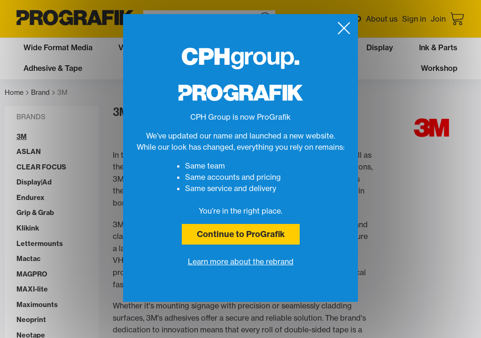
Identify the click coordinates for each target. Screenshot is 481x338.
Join (438, 18)
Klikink (27, 228)
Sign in (414, 18)
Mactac (28, 259)
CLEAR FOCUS (41, 167)
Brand (43, 93)
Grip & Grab (35, 213)
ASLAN (28, 152)
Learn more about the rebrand (241, 261)
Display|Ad (34, 182)
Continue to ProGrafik (241, 234)
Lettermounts (39, 244)
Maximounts (37, 305)
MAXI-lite (32, 289)
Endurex (30, 198)
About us (381, 18)
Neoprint (31, 320)
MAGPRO (31, 274)
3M (62, 93)
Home (17, 93)
